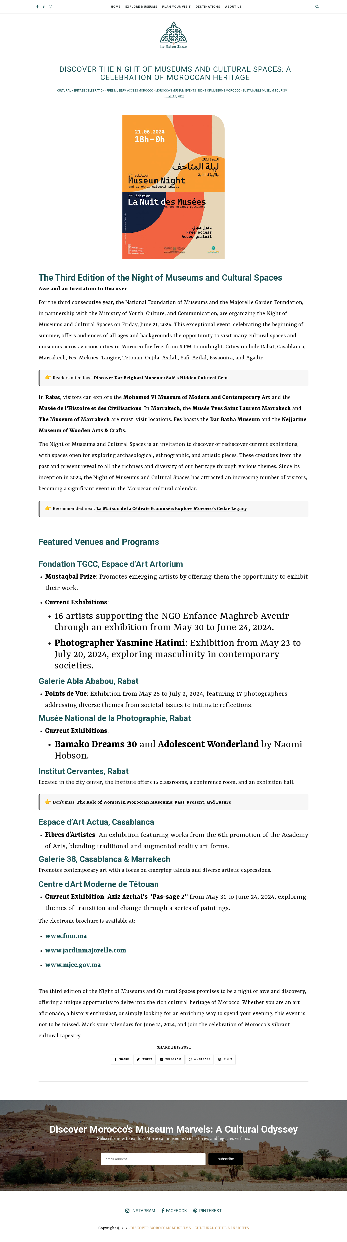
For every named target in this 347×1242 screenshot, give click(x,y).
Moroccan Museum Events (176, 92)
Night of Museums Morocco (219, 92)
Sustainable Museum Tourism (265, 92)
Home (115, 6)
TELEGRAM (170, 1061)
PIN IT (225, 1061)
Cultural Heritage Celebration (81, 92)
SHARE (121, 1061)
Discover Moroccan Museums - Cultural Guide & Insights (189, 1230)
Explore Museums (141, 6)
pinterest (207, 1212)
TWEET (144, 1061)
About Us (233, 6)
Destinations (208, 6)
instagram (140, 1212)
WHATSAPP (199, 1061)
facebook (174, 1212)
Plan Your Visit (176, 6)
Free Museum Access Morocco (130, 92)
